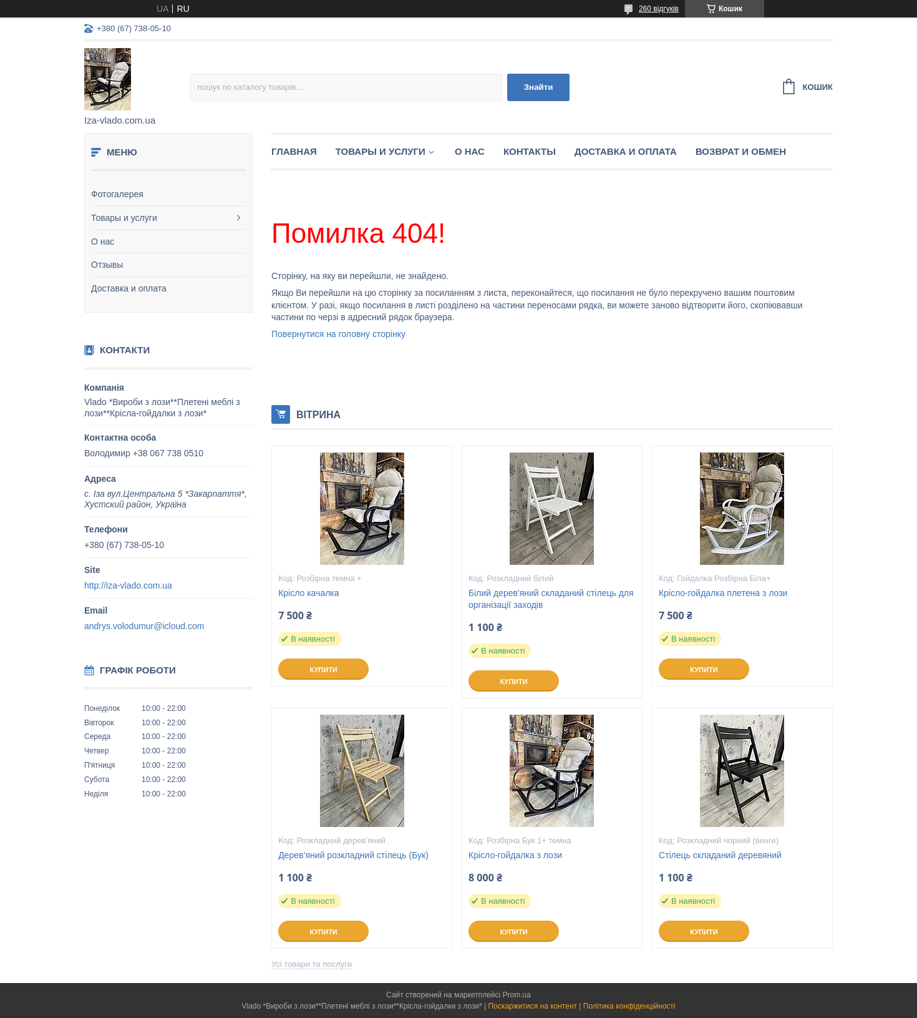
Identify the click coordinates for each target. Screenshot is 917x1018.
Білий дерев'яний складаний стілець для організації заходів (551, 599)
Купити (323, 669)
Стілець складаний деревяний (720, 855)
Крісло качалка (308, 593)
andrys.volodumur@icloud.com (144, 626)
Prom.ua (517, 995)
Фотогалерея (117, 194)
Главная (294, 151)
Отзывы (107, 265)
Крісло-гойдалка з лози (515, 855)
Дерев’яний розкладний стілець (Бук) (353, 855)
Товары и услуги (124, 218)
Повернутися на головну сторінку (338, 334)
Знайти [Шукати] (538, 87)
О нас (102, 242)
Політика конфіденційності (629, 1006)
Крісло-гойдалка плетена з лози (723, 593)
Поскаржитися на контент (532, 1006)
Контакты (529, 151)
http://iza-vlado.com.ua (128, 585)
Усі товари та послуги (311, 964)
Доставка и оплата (129, 288)
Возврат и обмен (741, 151)
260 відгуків (659, 8)
